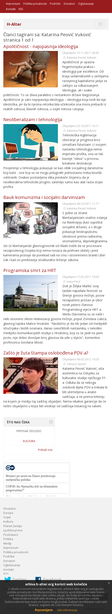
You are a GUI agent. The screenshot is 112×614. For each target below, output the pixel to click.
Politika (8, 539)
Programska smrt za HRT (29, 270)
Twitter (19, 579)
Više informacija (67, 610)
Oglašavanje (86, 4)
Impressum (13, 4)
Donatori (69, 4)
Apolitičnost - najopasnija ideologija (40, 46)
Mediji (7, 543)
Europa (8, 513)
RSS (21, 9)
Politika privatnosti (35, 4)
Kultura (29, 441)
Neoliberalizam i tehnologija (32, 119)
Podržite (55, 4)
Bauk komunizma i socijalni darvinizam (44, 197)
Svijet (7, 517)
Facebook (52, 579)
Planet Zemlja (12, 526)
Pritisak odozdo (28, 431)
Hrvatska (9, 508)
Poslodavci (10, 535)
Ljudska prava (12, 530)
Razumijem (44, 610)
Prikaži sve (45, 450)
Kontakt (11, 9)
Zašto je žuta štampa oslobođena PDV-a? (45, 353)
